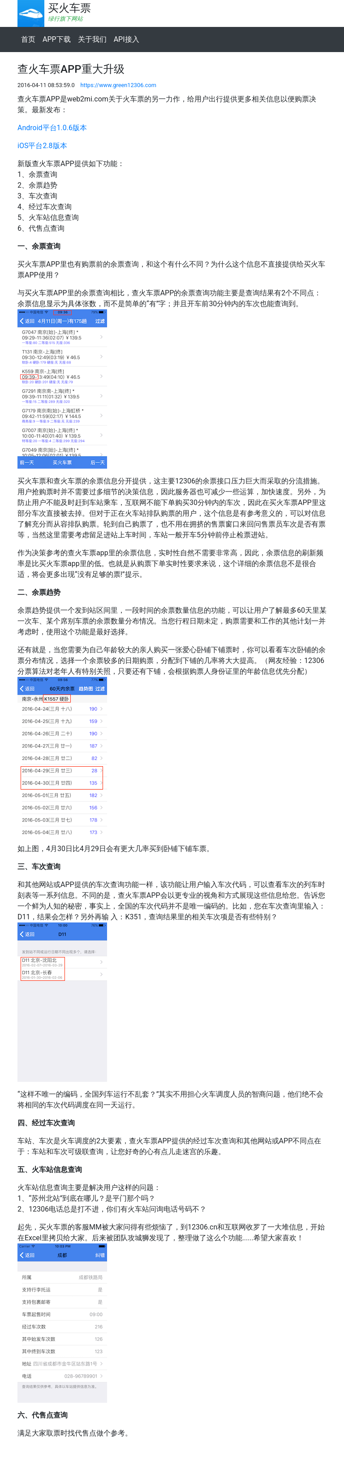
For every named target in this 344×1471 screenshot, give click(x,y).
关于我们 (92, 39)
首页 (28, 39)
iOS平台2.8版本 (42, 145)
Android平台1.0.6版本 (52, 127)
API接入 (126, 39)
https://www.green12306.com (118, 85)
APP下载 (57, 39)
